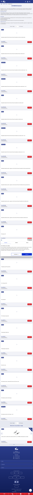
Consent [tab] (5, 242)
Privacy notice (19, 490)
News (2, 461)
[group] (16, 436)
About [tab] (27, 242)
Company (3, 464)
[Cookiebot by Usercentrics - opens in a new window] (28, 240)
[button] (9, 444)
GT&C (15, 490)
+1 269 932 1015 (16, 457)
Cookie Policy (14, 491)
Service (2, 467)
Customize (16, 254)
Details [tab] (16, 242)
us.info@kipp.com (16, 458)
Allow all (26, 254)
